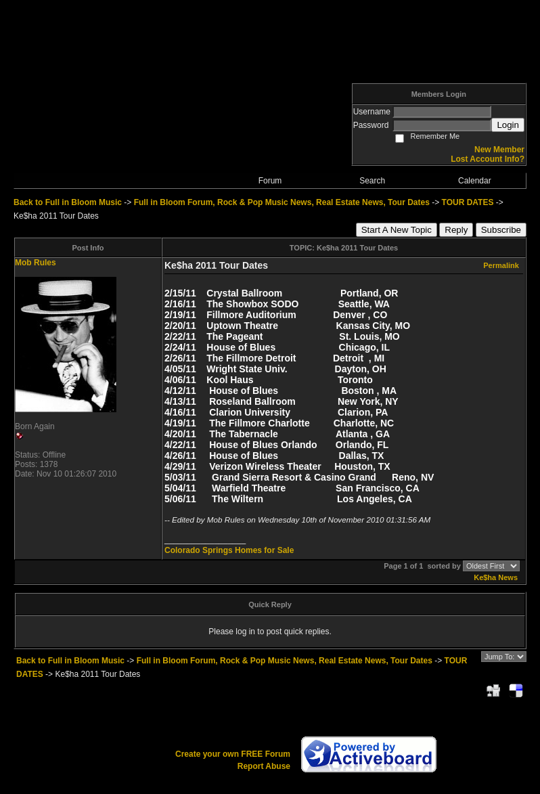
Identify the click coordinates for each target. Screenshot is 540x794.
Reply (456, 230)
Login (508, 125)
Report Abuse (264, 766)
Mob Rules (35, 262)
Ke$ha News (496, 577)
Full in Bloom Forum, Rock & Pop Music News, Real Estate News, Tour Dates (282, 202)
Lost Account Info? (487, 159)
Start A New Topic (396, 230)
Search (372, 180)
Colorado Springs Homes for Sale (229, 550)
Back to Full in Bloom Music (68, 202)
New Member (499, 149)
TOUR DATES (468, 202)
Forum (270, 180)
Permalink (501, 265)
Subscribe (501, 230)
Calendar (474, 180)
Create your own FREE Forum (232, 754)
